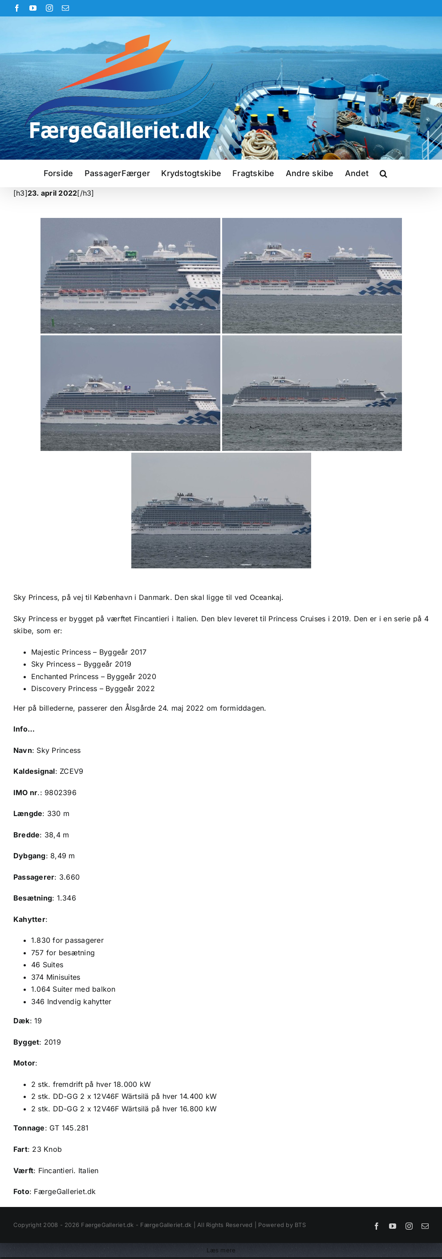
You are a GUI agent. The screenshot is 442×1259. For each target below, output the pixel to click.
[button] (383, 173)
